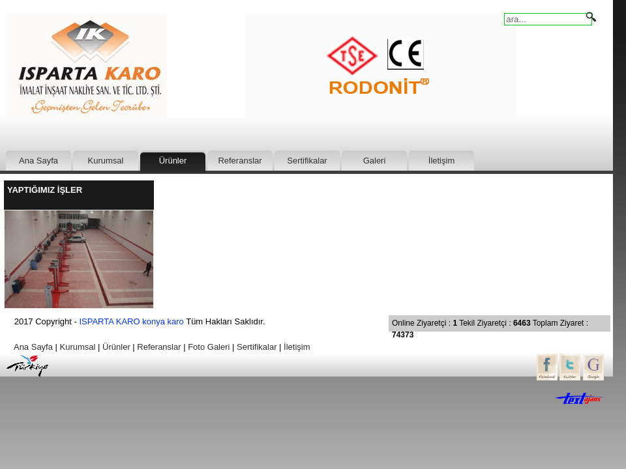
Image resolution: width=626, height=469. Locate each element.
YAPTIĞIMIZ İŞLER (44, 190)
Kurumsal (106, 160)
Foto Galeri (209, 347)
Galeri (374, 160)
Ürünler (173, 160)
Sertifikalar (307, 160)
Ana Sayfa (38, 160)
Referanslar (239, 160)
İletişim (441, 160)
